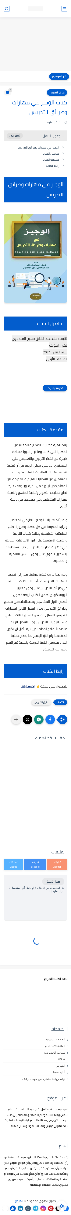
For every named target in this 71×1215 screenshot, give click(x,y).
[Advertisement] (35, 44)
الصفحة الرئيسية (55, 1039)
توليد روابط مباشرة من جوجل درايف (43, 1078)
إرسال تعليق (53, 881)
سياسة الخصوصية (54, 1052)
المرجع (19, 1201)
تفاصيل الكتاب (50, 153)
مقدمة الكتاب (50, 159)
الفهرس (60, 1065)
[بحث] (6, 9)
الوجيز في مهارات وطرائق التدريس (38, 147)
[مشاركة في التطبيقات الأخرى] (16, 719)
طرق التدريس (57, 92)
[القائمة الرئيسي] (64, 9)
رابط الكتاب (52, 165)
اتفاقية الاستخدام (55, 1046)
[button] (50, 719)
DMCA (61, 1059)
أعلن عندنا (59, 1072)
